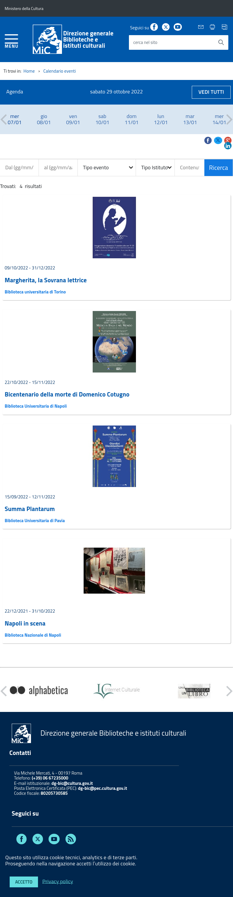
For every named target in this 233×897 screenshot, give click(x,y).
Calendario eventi (59, 71)
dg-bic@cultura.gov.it (72, 783)
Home (29, 71)
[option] (14, 119)
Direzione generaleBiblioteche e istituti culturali (88, 39)
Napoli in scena (25, 623)
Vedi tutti (211, 92)
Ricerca (218, 167)
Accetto (23, 882)
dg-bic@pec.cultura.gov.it (102, 788)
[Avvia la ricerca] (221, 42)
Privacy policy (57, 881)
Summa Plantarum (30, 508)
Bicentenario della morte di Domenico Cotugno (67, 394)
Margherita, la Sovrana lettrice (46, 280)
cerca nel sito (145, 42)
